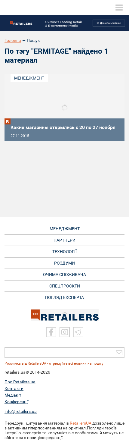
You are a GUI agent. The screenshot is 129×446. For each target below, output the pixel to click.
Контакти (14, 388)
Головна (13, 40)
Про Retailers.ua (20, 381)
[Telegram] (78, 332)
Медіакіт (13, 395)
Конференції (16, 401)
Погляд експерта (64, 297)
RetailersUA (80, 423)
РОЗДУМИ (64, 263)
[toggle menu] (119, 8)
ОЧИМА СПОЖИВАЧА (64, 274)
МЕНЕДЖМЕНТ (65, 228)
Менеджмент (29, 78)
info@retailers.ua (21, 411)
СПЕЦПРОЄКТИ (64, 286)
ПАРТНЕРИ (64, 240)
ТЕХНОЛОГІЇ (64, 251)
